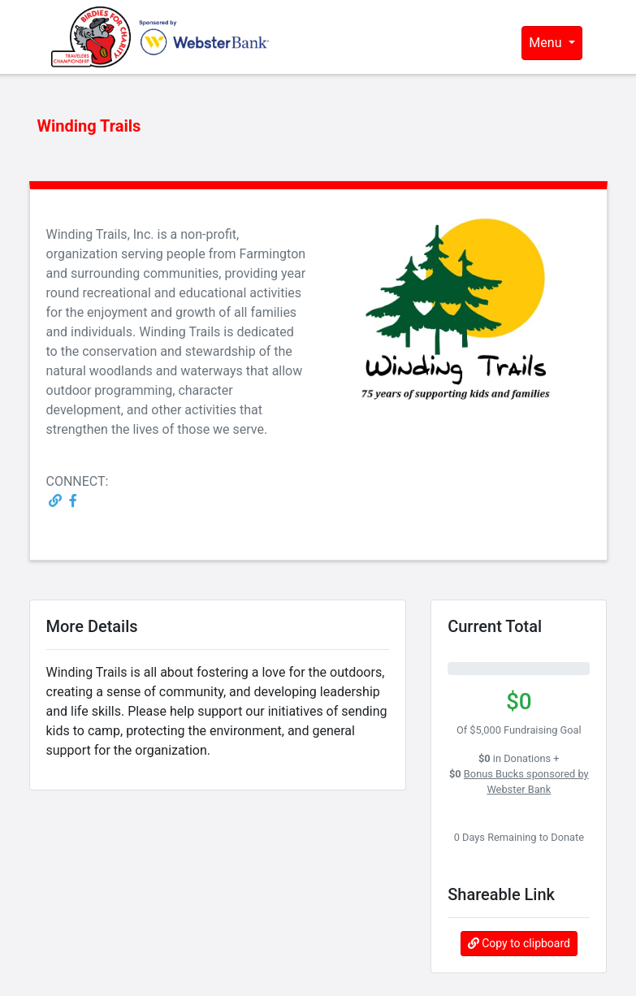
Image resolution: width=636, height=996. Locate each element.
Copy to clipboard (519, 943)
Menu (547, 42)
